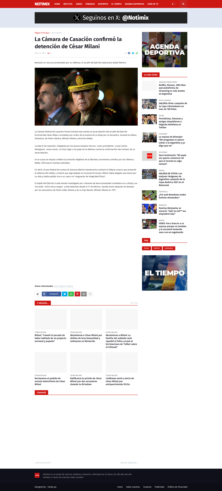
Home (120, 487)
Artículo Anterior (43, 463)
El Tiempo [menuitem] (116, 4)
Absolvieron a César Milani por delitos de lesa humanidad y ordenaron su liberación (86, 338)
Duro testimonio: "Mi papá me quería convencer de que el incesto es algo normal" (172, 159)
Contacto (147, 487)
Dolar (146, 248)
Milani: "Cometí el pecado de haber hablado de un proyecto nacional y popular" (50, 338)
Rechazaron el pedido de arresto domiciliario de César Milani (50, 381)
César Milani (56, 33)
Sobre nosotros (133, 487)
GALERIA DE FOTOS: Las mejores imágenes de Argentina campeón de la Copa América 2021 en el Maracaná (172, 179)
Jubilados (169, 248)
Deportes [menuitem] (103, 4)
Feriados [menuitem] (90, 4)
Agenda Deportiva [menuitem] (134, 4)
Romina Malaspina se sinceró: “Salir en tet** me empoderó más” (172, 211)
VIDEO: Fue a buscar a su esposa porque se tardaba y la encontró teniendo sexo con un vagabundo (172, 227)
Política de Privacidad (177, 487)
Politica (69, 286)
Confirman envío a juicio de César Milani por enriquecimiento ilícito (120, 381)
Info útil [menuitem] (68, 4)
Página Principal (42, 33)
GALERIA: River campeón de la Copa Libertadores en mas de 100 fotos (173, 106)
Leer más (134, 303)
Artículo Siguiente (128, 463)
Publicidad (159, 487)
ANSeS (157, 248)
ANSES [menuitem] (79, 4)
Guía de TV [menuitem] (153, 4)
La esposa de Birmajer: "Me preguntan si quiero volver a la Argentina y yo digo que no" (172, 141)
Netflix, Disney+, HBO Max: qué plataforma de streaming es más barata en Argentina (172, 89)
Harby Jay (52, 487)
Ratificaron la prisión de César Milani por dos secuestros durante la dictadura (86, 381)
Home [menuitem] (57, 4)
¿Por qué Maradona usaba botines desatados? (172, 196)
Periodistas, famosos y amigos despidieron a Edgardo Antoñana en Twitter (171, 123)
